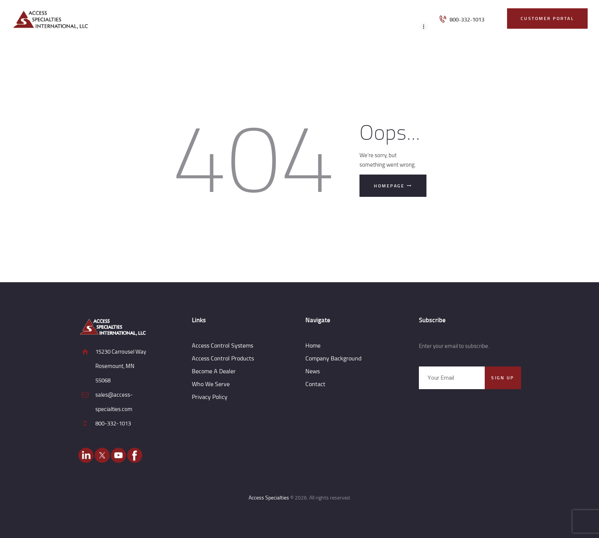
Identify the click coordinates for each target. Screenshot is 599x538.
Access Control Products (223, 358)
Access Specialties (269, 497)
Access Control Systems (222, 345)
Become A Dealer (214, 371)
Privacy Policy (209, 397)
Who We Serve (211, 384)
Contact (315, 384)
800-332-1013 (113, 423)
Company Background (333, 358)
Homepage (389, 185)
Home (313, 345)
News (312, 371)
